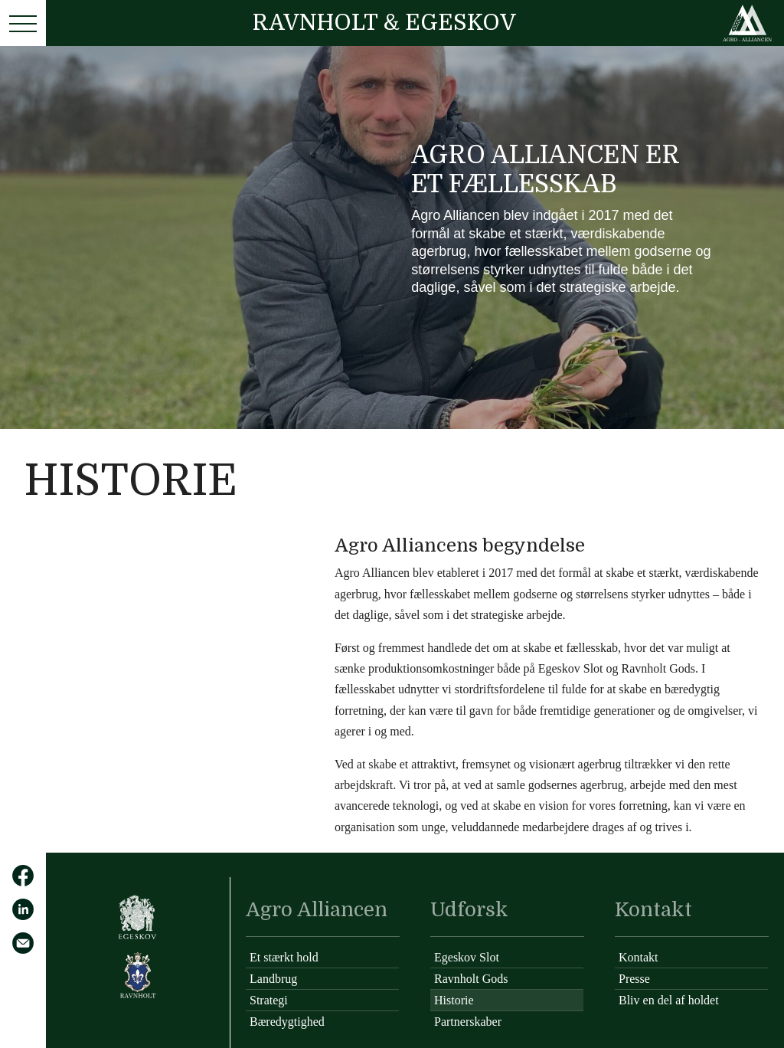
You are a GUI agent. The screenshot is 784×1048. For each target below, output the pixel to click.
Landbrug (273, 978)
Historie (454, 1000)
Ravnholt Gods (471, 978)
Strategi (269, 1000)
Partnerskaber (467, 1021)
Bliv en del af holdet (669, 1000)
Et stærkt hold (284, 957)
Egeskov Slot (466, 957)
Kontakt (638, 957)
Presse (634, 978)
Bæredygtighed (287, 1021)
